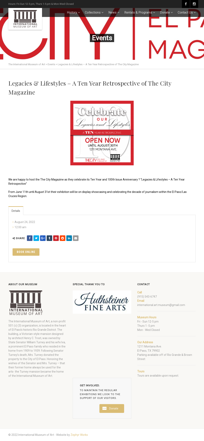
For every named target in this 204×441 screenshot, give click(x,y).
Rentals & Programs (138, 12)
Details (16, 210)
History (72, 12)
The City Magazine (52, 179)
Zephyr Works (79, 434)
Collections (93, 12)
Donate (165, 12)
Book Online (26, 252)
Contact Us (185, 12)
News (112, 12)
